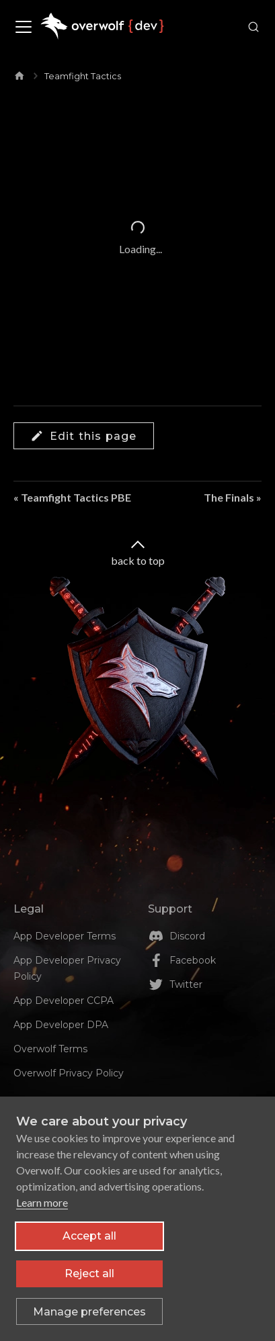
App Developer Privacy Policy (67, 968)
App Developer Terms (64, 936)
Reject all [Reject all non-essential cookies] (89, 1278)
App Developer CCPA (63, 1001)
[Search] (250, 26)
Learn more (42, 1207)
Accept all (89, 1240)
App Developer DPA (60, 1025)
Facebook (192, 960)
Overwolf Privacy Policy (68, 1073)
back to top (138, 552)
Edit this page (83, 436)
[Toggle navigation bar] (23, 27)
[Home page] (19, 73)
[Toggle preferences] (89, 1316)
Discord (187, 936)
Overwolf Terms (50, 1049)
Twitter (185, 984)
